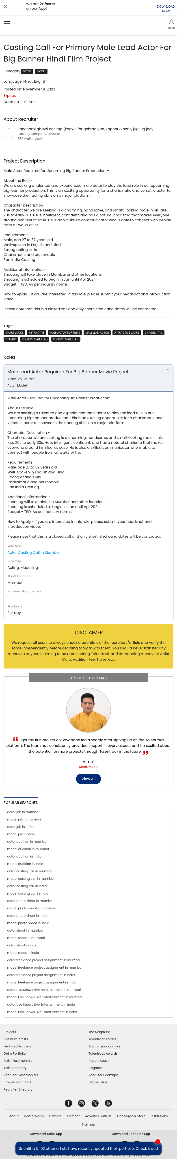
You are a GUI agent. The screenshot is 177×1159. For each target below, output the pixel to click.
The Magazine (99, 1032)
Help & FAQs (97, 1082)
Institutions (159, 1116)
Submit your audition (104, 1046)
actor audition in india (24, 856)
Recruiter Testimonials (21, 1075)
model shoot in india (23, 952)
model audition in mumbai (28, 849)
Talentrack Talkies (102, 1039)
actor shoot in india (22, 945)
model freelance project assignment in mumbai (44, 967)
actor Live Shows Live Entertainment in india (41, 1004)
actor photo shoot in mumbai (30, 901)
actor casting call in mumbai (29, 871)
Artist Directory (15, 1068)
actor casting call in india (27, 886)
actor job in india (20, 827)
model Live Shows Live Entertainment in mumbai (44, 997)
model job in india (21, 834)
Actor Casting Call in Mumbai (33, 552)
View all (89, 778)
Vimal (88, 761)
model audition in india (25, 864)
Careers (55, 1116)
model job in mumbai (24, 819)
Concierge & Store (131, 1116)
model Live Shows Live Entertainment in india (42, 1012)
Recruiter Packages (103, 1075)
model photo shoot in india (28, 923)
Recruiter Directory (18, 1089)
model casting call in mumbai (30, 878)
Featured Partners (17, 1046)
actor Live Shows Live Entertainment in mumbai (44, 989)
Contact (73, 1116)
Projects (10, 1032)
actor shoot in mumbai (25, 930)
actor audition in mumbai (27, 841)
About (14, 1116)
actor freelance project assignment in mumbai (43, 960)
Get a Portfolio (15, 1053)
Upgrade (95, 1068)
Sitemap (88, 1124)
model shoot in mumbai (26, 938)
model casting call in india (27, 893)
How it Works (34, 1116)
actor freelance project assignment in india (41, 975)
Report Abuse (99, 1060)
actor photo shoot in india (27, 915)
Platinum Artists (16, 1039)
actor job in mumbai (23, 812)
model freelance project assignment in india (42, 982)
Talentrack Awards (103, 1053)
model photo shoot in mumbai (31, 908)
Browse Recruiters (17, 1082)
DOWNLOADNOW (166, 8)
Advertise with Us (98, 1116)
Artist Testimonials (18, 1060)
